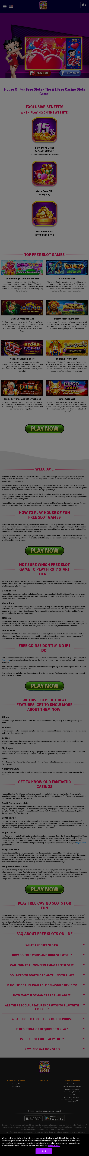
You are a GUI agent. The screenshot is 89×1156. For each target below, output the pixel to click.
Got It (44, 1151)
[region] (44, 1145)
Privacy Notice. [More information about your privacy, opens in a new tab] (54, 1146)
